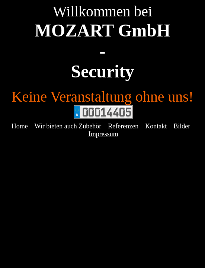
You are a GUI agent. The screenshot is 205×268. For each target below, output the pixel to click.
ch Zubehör (86, 126)
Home (20, 126)
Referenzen (123, 126)
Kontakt (156, 126)
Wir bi (43, 126)
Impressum (103, 134)
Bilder (181, 126)
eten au (60, 126)
